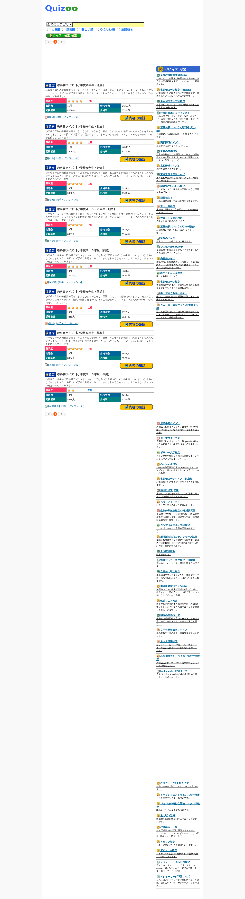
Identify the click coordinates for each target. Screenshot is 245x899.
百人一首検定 (167, 206)
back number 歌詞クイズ (174, 671)
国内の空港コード (170, 615)
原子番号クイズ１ (170, 423)
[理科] (51, 117)
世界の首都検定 (169, 151)
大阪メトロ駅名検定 (171, 217)
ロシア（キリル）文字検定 (175, 525)
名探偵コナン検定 (170, 281)
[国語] (51, 323)
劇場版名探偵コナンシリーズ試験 (178, 536)
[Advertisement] (140, 9)
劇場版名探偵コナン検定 (173, 586)
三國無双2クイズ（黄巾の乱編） (178, 226)
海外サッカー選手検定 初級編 (177, 560)
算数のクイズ (167, 238)
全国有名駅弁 (167, 551)
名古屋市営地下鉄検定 (172, 101)
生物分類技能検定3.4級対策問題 (177, 510)
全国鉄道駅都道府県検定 (173, 75)
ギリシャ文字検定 (170, 452)
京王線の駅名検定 (170, 571)
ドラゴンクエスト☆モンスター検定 (180, 794)
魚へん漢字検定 (169, 641)
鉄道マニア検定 (169, 600)
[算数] (51, 364)
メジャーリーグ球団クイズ (175, 876)
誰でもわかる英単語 (171, 273)
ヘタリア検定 (167, 841)
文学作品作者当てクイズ (173, 629)
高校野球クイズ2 (169, 165)
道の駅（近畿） (169, 815)
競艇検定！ (166, 197)
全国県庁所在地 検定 (171, 246)
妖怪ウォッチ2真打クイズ (174, 783)
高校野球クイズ (170, 142)
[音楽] (51, 199)
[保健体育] (54, 406)
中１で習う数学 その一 (173, 293)
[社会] (51, 158)
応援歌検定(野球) (169, 490)
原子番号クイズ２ (170, 438)
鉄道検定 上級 (169, 827)
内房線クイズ (167, 258)
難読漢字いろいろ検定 (172, 186)
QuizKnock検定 (169, 464)
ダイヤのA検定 (168, 850)
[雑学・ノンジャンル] (67, 117)
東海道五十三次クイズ (172, 174)
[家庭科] (52, 282)
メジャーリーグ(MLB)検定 (175, 862)
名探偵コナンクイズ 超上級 (176, 478)
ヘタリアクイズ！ (170, 502)
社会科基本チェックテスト (175, 113)
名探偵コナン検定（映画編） (176, 89)
